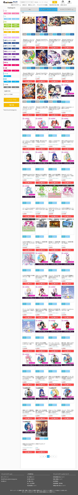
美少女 (6, 62)
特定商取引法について (59, 477)
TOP (23, 12)
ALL (30, 9)
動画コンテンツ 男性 (10, 57)
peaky (37, 447)
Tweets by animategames (10, 110)
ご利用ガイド (30, 477)
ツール (6, 73)
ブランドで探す (8, 94)
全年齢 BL (15, 24)
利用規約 (55, 481)
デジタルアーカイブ (9, 29)
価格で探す (7, 91)
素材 (5, 79)
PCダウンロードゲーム (48, 9)
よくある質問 (30, 483)
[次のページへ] (55, 456)
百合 (5, 35)
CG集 (5, 68)
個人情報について (57, 479)
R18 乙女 (7, 26)
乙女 (5, 11)
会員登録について (31, 485)
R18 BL (15, 26)
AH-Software (38, 212)
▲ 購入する (29, 47)
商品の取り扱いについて (59, 485)
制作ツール (7, 76)
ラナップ (37, 245)
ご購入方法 (30, 481)
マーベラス (25, 43)
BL (5, 16)
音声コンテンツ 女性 (10, 40)
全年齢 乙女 (7, 24)
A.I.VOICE (24, 279)
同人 (5, 22)
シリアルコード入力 (11, 100)
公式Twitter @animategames (9, 479)
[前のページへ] (40, 456)
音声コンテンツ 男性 (10, 46)
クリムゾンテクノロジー (67, 111)
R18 (15, 13)
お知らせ (3, 481)
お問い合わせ (30, 479)
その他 (6, 84)
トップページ (4, 477)
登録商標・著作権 (57, 483)
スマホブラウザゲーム (66, 9)
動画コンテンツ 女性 (10, 51)
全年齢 (7, 13)
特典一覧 (11, 105)
